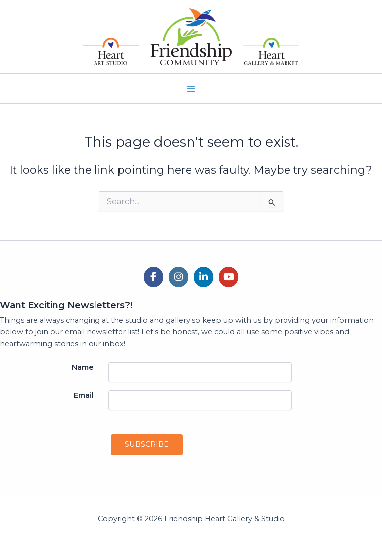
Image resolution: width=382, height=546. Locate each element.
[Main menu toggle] (191, 88)
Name (86, 367)
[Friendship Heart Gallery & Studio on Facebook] (153, 277)
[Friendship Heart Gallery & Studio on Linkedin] (203, 277)
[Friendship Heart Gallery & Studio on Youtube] (228, 277)
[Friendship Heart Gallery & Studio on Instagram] (178, 277)
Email (87, 395)
